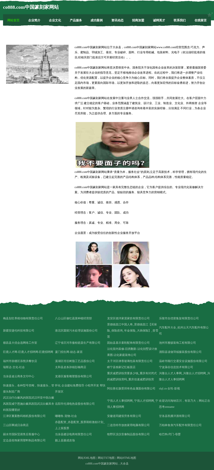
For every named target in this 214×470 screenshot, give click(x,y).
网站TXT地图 (106, 457)
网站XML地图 (87, 457)
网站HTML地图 (126, 457)
